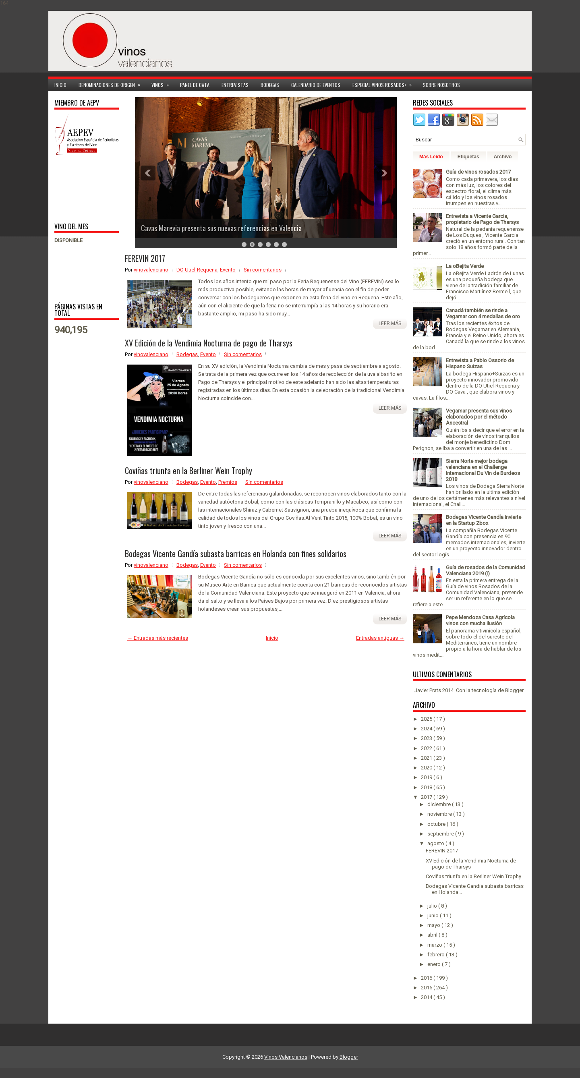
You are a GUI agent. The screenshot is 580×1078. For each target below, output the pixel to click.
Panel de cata (194, 84)
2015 (427, 988)
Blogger (514, 690)
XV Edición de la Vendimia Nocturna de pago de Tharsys (208, 343)
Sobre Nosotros (441, 84)
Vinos (162, 83)
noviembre (440, 814)
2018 (427, 787)
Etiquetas (468, 157)
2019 (427, 777)
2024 (427, 729)
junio (433, 915)
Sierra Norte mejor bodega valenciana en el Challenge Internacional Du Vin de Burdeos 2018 (483, 470)
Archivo (503, 157)
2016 (427, 978)
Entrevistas (235, 84)
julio (432, 906)
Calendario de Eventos (315, 84)
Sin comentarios (263, 270)
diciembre (439, 804)
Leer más (390, 323)
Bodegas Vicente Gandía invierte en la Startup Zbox (483, 520)
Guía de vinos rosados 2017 (478, 172)
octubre (437, 824)
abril (433, 935)
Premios (227, 482)
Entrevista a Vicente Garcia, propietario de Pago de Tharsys (482, 219)
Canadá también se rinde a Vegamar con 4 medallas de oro (483, 313)
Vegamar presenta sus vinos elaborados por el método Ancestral (479, 417)
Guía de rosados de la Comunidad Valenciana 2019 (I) (485, 570)
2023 (427, 738)
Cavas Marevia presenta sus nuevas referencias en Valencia (221, 228)
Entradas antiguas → (380, 638)
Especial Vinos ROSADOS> (384, 83)
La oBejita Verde (465, 266)
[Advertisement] (79, 188)
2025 (427, 719)
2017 (427, 797)
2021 (427, 758)
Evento (228, 270)
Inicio (60, 84)
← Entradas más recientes (157, 638)
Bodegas (270, 84)
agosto (436, 843)
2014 (427, 997)
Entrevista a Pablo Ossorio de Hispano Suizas (480, 363)
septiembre (441, 834)
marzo (435, 945)
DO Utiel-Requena (197, 270)
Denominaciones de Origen (112, 83)
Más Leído (431, 157)
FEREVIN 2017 (145, 258)
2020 (427, 768)
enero (434, 964)
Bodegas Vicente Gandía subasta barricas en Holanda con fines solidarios (235, 553)
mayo (434, 925)
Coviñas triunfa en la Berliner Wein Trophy (188, 470)
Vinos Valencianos (285, 1057)
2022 (427, 748)
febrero (436, 955)
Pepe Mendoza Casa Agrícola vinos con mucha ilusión (480, 620)
